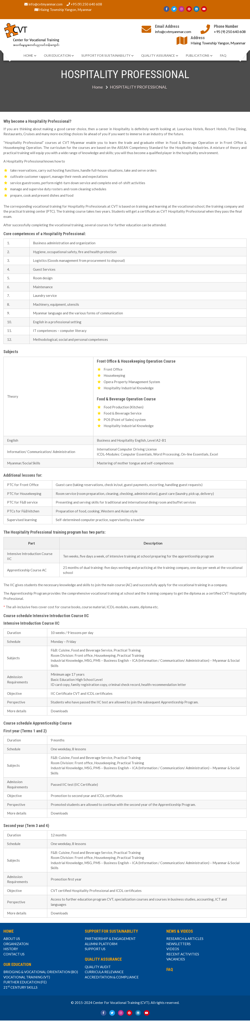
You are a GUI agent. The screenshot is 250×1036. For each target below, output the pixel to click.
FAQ (223, 55)
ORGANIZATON (15, 944)
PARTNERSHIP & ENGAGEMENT (110, 939)
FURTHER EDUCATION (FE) (25, 982)
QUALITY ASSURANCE (158, 55)
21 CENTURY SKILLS (20, 987)
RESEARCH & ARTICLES (184, 939)
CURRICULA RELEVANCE (104, 972)
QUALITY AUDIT (98, 967)
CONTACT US (14, 954)
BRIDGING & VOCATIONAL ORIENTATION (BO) (40, 972)
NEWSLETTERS (178, 944)
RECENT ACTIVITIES (182, 954)
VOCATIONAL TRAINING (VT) (26, 977)
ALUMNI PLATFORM (101, 944)
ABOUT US (11, 939)
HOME (28, 55)
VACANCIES (175, 959)
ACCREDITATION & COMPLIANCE (112, 977)
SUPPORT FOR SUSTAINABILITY (105, 55)
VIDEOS (172, 949)
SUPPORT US (95, 949)
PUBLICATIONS (197, 55)
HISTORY (10, 949)
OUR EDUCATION (57, 55)
